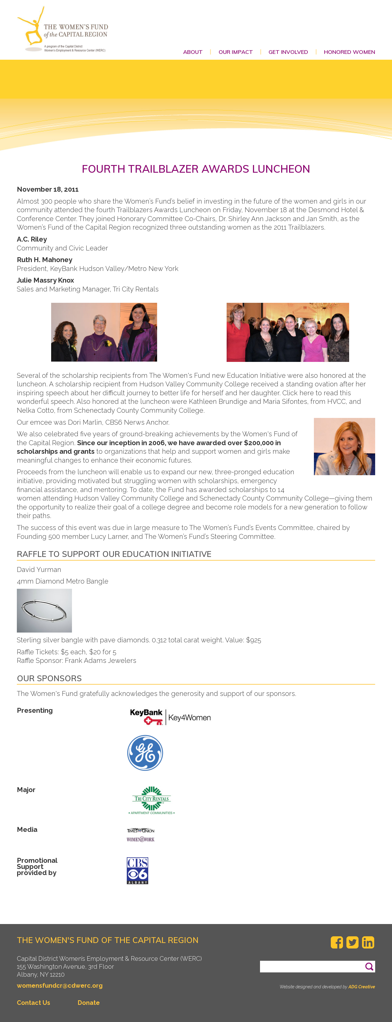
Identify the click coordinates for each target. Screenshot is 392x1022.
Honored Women (349, 52)
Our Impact (236, 52)
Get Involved (288, 52)
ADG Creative (362, 986)
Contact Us (33, 1002)
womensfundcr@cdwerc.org (60, 985)
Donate (89, 1002)
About (193, 52)
